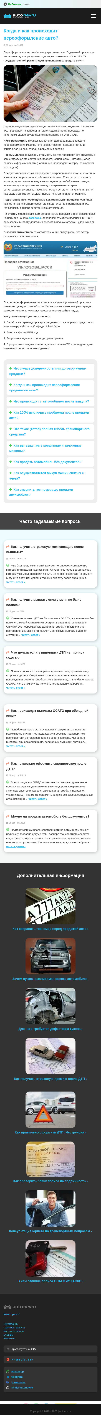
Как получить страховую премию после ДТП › (50, 1079)
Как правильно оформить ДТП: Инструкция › (50, 1132)
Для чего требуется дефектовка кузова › (50, 1029)
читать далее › (15, 846)
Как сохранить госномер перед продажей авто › (51, 929)
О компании (11, 1323)
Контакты (9, 1338)
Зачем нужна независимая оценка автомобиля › (50, 979)
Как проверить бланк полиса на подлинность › (50, 1181)
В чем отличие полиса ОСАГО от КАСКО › (50, 1281)
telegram (14, 1376)
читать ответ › (15, 581)
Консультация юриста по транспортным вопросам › (50, 1231)
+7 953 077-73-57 (19, 1359)
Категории (12, 1314)
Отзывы (8, 1334)
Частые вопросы (14, 1331)
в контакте (16, 1382)
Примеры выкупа (14, 1327)
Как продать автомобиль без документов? (45, 462)
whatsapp (15, 1371)
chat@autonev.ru (19, 1387)
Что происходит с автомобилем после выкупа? (49, 401)
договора (35, 217)
